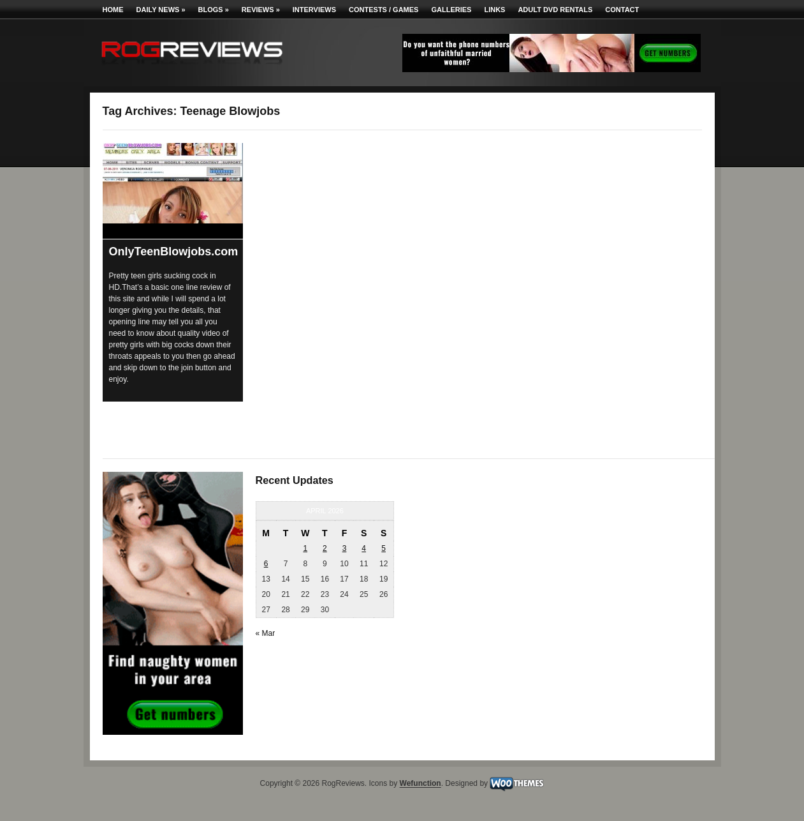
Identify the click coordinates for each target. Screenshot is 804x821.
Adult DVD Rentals (555, 9)
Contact (622, 9)
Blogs (213, 9)
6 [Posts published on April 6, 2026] (266, 563)
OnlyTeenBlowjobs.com (173, 251)
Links (494, 9)
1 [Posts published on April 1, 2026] (305, 548)
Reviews (261, 9)
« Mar (265, 633)
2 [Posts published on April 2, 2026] (325, 548)
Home (113, 9)
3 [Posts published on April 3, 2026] (344, 548)
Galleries (451, 9)
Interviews (314, 9)
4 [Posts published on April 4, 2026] (364, 548)
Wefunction (420, 784)
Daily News (161, 9)
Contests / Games (383, 9)
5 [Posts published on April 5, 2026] (383, 548)
